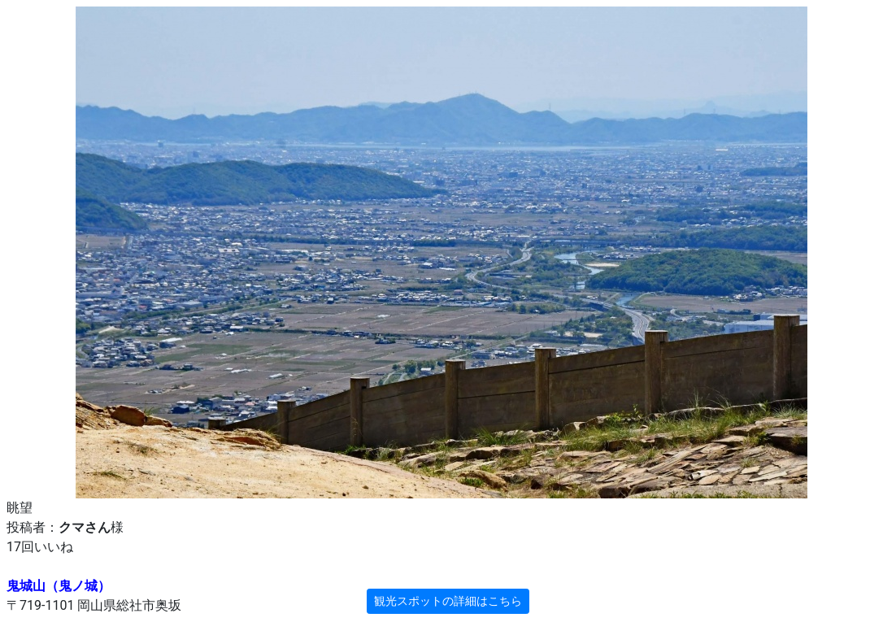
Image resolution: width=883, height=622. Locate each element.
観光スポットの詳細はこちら (448, 600)
